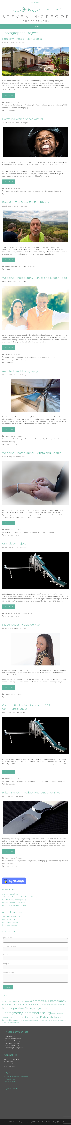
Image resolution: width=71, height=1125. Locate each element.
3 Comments (9, 784)
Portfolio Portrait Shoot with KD (23, 119)
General (7, 266)
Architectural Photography (20, 371)
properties (6, 108)
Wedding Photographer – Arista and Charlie (31, 453)
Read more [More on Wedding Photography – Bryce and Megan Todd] (8, 348)
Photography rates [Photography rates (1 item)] (7, 1017)
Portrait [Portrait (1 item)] (38, 1017)
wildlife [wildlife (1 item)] (4, 1022)
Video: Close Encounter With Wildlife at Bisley (19, 897)
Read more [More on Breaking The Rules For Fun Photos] (8, 260)
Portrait (43, 191)
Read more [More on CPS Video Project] (8, 607)
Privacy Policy (9, 1079)
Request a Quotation (10, 925)
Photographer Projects (13, 102)
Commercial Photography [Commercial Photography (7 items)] (48, 1000)
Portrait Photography (55, 191)
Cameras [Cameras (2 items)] (27, 1001)
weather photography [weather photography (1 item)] (46, 1020)
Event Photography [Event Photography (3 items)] (33, 1004)
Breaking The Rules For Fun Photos (26, 202)
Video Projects (28, 613)
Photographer (9, 191)
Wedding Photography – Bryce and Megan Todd (34, 277)
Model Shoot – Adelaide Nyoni (22, 624)
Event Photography (32, 357)
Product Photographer (58, 781)
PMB (65, 105)
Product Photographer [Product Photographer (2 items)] (11, 1020)
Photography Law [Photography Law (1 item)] (45, 1009)
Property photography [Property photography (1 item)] (33, 1020)
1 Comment (8, 269)
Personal (14, 266)
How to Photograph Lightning (14, 900)
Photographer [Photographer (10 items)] (13, 1008)
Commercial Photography (14, 357)
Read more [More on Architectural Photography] (8, 429)
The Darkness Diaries (10, 894)
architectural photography (14, 105)
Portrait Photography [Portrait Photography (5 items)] (52, 1017)
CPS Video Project (14, 543)
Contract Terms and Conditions (16, 1077)
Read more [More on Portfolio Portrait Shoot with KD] (8, 182)
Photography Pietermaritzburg (37, 105)
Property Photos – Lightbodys (22, 38)
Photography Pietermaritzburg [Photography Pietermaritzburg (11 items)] (26, 1013)
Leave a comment (11, 194)
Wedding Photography (22, 360)
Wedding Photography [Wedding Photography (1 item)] (59, 1020)
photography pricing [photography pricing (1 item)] (57, 1013)
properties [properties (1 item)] (24, 1020)
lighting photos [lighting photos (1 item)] (62, 1004)
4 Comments (9, 110)
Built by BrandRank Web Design (46, 1122)
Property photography (19, 108)
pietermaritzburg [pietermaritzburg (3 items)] (21, 1017)
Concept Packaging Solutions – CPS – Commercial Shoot (27, 707)
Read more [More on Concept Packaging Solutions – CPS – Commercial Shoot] (8, 772)
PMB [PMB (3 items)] (32, 1017)
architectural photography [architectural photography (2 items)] (12, 1001)
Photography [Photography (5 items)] (32, 1008)
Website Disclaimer (11, 1081)
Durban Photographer (13, 532)
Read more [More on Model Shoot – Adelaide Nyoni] (8, 687)
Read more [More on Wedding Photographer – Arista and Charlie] (8, 523)
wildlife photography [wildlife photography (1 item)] (13, 1022)
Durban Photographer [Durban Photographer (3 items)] (13, 1004)
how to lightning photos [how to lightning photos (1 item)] (50, 1004)
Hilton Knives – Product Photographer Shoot (32, 792)
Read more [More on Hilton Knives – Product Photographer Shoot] (8, 851)
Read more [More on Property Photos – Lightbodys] (8, 96)
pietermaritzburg (55, 105)
